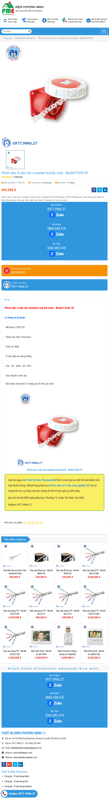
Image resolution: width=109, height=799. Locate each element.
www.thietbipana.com (22, 752)
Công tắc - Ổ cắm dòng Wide (17, 776)
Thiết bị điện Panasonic (45, 668)
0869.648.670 (56, 228)
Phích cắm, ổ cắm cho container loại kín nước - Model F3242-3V (54, 470)
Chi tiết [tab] (7, 299)
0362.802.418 (56, 248)
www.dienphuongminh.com (25, 757)
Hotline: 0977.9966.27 (18, 794)
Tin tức (84, 668)
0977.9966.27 (56, 209)
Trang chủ (13, 668)
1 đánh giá (17, 177)
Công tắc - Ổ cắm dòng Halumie (18, 786)
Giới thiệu (26, 668)
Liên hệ (94, 668)
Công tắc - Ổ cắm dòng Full (16, 781)
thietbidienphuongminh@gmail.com (26, 748)
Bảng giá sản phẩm (68, 668)
